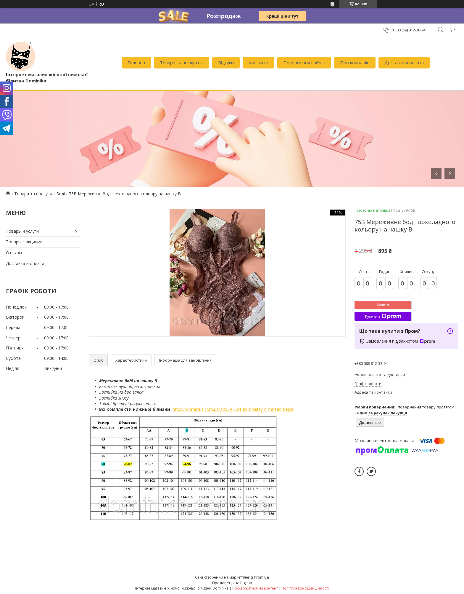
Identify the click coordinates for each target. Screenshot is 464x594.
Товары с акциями (24, 242)
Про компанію (355, 63)
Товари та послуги (179, 63)
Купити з (383, 316)
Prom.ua (261, 577)
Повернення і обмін (304, 63)
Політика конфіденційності (305, 588)
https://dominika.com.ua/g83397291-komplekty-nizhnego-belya (233, 409)
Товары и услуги (22, 231)
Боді (60, 194)
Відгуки (226, 63)
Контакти (258, 63)
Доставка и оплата (404, 63)
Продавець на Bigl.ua (232, 582)
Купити (383, 305)
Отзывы (14, 253)
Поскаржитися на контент (255, 588)
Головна (136, 63)
